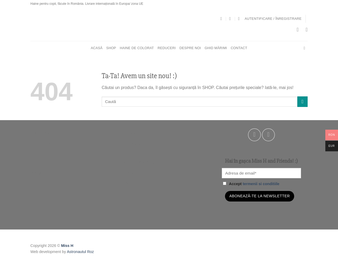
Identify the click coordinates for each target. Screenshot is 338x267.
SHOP (111, 48)
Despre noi (190, 48)
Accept (251, 184)
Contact (239, 48)
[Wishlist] (307, 29)
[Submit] (302, 101)
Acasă (97, 48)
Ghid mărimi (216, 48)
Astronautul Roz (80, 252)
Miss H (67, 245)
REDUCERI (167, 48)
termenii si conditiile (261, 184)
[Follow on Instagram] (268, 134)
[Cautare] (306, 48)
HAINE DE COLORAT (137, 48)
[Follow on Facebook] (254, 134)
